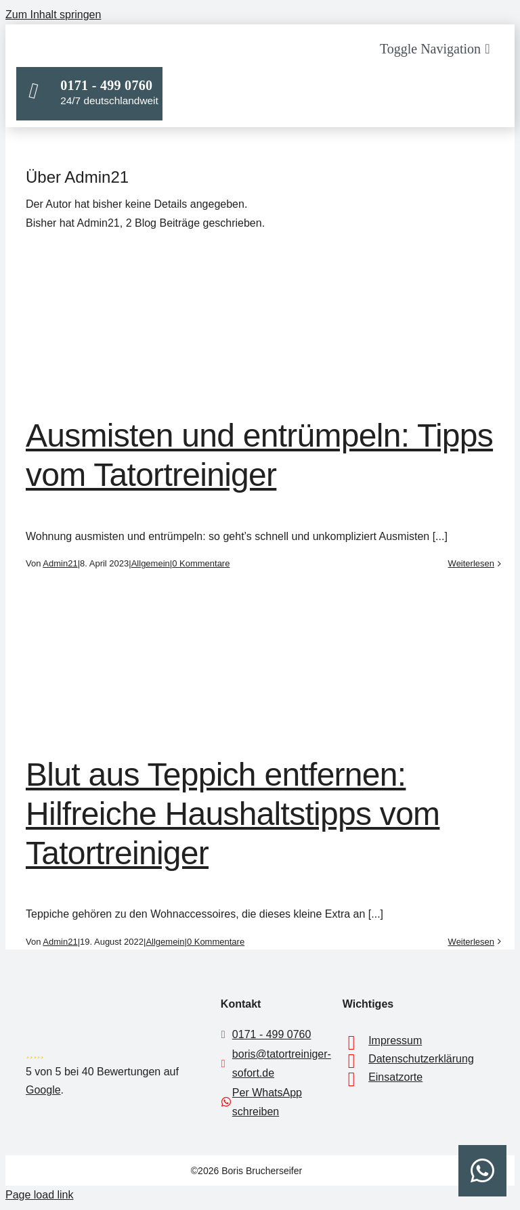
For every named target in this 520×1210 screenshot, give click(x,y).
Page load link (39, 1195)
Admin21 (60, 563)
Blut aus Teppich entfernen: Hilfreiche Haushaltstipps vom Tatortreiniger (232, 813)
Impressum (395, 1040)
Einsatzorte (395, 1077)
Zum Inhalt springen (53, 14)
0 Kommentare (201, 563)
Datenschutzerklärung (421, 1059)
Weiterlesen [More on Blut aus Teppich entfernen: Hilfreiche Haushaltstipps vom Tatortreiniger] (471, 942)
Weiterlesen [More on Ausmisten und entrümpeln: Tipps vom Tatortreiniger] (471, 563)
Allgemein (150, 563)
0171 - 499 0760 (271, 1034)
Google (43, 1090)
